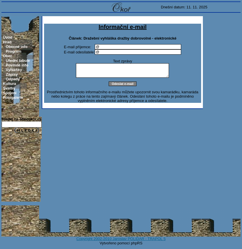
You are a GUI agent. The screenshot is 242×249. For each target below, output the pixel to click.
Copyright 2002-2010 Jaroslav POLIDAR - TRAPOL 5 (121, 239)
